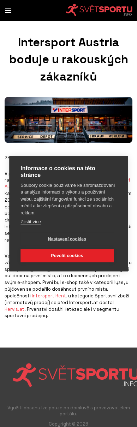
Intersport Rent (49, 296)
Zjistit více (30, 221)
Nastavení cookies (67, 238)
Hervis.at (14, 309)
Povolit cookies (67, 255)
